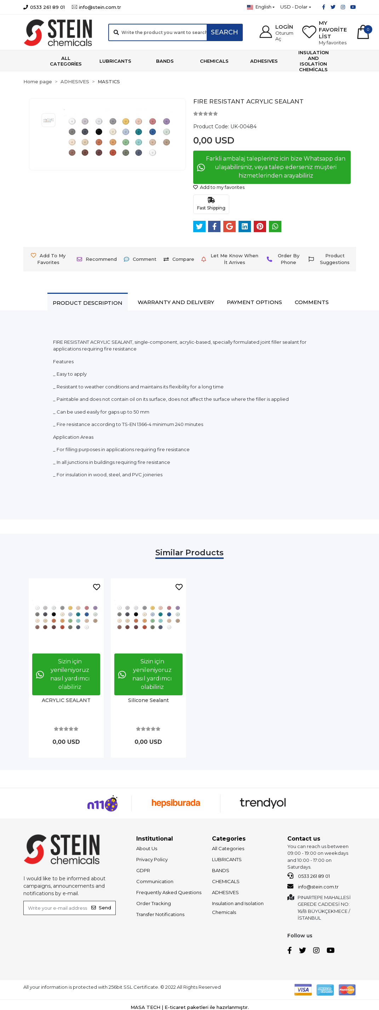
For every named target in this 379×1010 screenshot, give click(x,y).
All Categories (228, 848)
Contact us (303, 838)
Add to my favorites (219, 187)
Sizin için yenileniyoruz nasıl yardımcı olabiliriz (63, 674)
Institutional (154, 838)
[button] (276, 32)
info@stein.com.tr (313, 886)
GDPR (143, 870)
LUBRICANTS (227, 859)
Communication (154, 881)
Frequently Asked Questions (168, 892)
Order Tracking (153, 903)
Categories (229, 838)
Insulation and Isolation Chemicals (238, 907)
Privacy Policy (152, 859)
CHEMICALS (226, 881)
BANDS (220, 870)
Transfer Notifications (160, 914)
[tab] (87, 303)
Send (101, 907)
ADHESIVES (225, 892)
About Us (146, 848)
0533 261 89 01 (308, 875)
